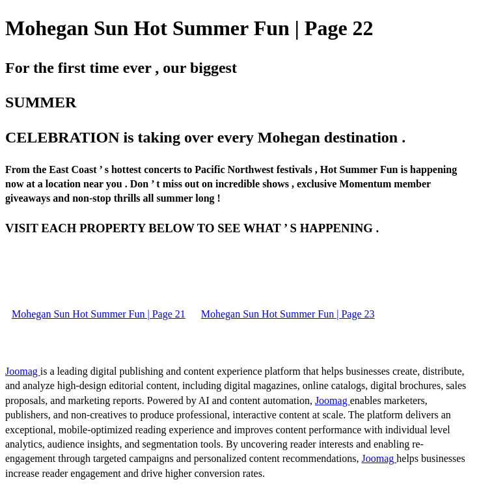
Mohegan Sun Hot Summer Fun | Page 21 (98, 313)
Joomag (22, 371)
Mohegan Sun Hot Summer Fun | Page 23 (288, 313)
